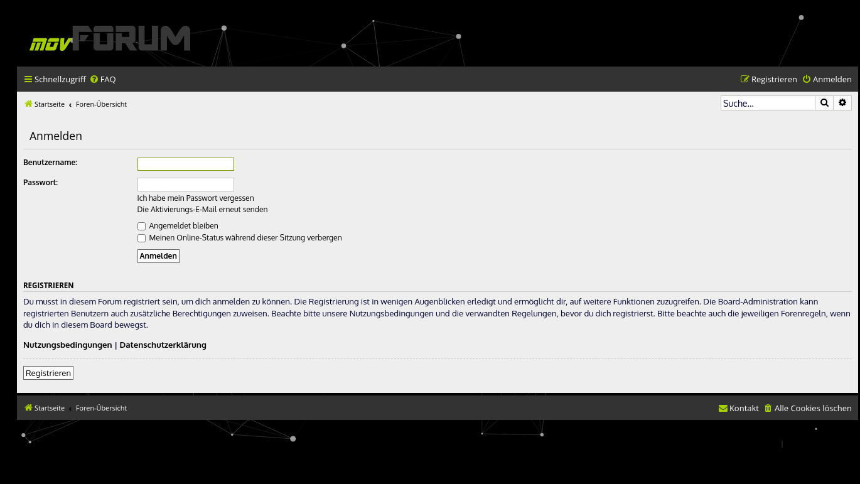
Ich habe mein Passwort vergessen (195, 198)
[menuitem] (102, 79)
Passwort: (40, 182)
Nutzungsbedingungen (67, 344)
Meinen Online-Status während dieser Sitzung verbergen (239, 237)
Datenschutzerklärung (163, 344)
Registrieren (48, 372)
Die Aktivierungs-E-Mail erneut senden (202, 209)
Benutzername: (50, 162)
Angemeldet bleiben (177, 225)
